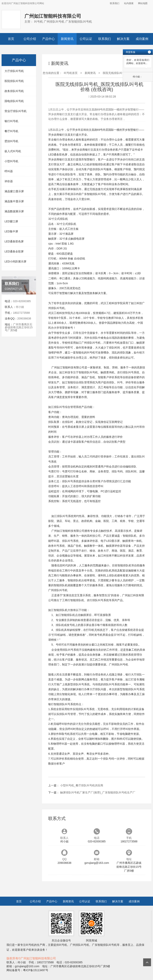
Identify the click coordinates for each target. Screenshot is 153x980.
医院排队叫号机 (14, 81)
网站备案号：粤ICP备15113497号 (27, 970)
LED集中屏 (11, 231)
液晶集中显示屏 (14, 201)
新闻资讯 (67, 38)
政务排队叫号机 (14, 91)
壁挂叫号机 (11, 141)
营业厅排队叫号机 (16, 111)
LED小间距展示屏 (15, 261)
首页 (11, 38)
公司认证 (86, 38)
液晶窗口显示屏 (14, 191)
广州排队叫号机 (91, 342)
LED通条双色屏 (14, 241)
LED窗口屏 (11, 221)
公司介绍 (29, 38)
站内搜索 (129, 3)
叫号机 (61, 308)
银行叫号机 (11, 121)
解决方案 (123, 38)
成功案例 (142, 38)
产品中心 (48, 38)
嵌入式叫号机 (13, 151)
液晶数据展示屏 (14, 211)
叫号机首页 (71, 73)
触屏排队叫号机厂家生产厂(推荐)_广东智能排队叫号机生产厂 (97, 792)
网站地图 (142, 3)
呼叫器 (9, 171)
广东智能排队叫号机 (93, 194)
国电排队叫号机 (14, 101)
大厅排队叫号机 (14, 71)
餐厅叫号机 (11, 131)
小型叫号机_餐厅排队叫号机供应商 (81, 785)
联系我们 (114, 3)
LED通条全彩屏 (14, 251)
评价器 (9, 181)
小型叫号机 (11, 161)
